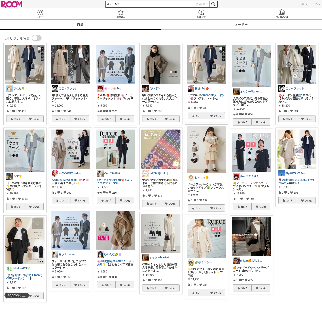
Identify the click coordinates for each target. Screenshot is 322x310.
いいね (36, 119)
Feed (40, 13)
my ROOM (282, 13)
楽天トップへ (310, 4)
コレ (17, 119)
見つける (120, 13)
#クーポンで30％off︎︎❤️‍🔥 (110, 180)
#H (256, 270)
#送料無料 (288, 180)
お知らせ (201, 13)
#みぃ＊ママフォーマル (114, 181)
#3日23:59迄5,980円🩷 (68, 180)
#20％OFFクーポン (213, 95)
